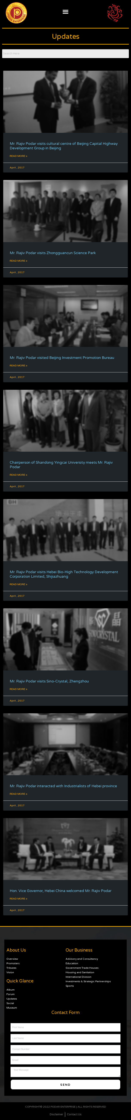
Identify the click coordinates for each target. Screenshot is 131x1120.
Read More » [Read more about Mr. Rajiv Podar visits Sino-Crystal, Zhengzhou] (18, 689)
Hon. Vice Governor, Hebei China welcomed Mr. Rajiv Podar (60, 891)
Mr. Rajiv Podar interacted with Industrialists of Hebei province (63, 786)
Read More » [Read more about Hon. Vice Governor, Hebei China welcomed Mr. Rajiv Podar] (18, 898)
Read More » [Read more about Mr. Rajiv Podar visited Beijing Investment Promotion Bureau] (18, 365)
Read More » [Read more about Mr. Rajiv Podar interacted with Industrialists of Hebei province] (18, 793)
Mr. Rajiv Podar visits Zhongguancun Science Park (53, 253)
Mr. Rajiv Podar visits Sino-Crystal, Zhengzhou (49, 681)
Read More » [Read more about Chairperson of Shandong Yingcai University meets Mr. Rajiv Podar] (18, 474)
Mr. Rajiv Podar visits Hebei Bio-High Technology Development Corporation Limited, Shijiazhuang (64, 574)
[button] (65, 11)
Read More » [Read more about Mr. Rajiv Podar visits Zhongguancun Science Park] (18, 260)
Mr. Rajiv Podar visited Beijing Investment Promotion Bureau (62, 357)
